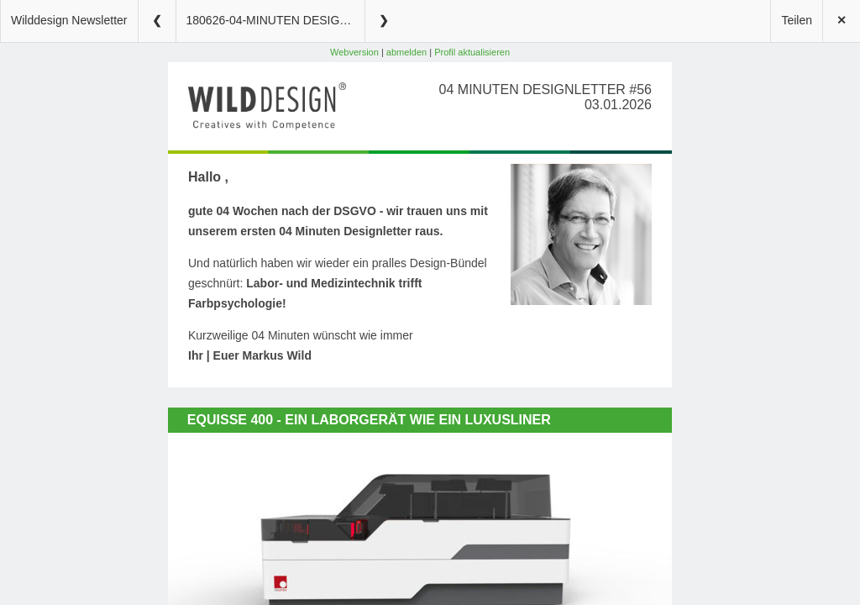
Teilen (796, 20)
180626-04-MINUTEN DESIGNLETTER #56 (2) (275, 20)
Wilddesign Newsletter (69, 20)
